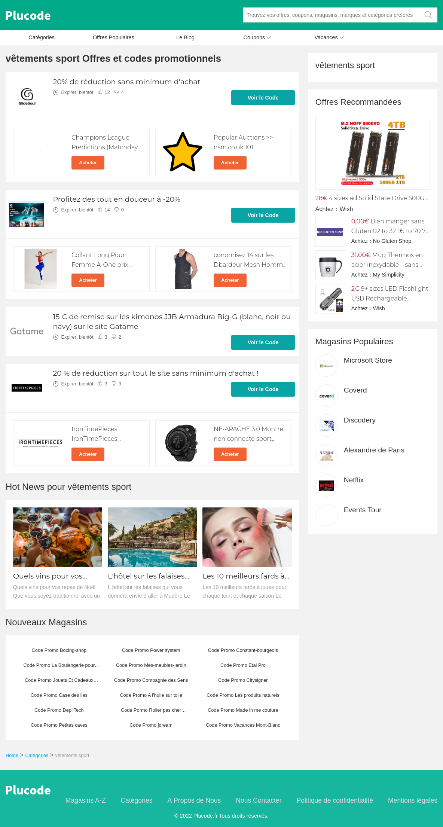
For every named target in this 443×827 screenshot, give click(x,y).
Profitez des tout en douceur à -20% (116, 199)
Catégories (41, 37)
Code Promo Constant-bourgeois (243, 650)
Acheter (88, 162)
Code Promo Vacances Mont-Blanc (243, 725)
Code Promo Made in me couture (243, 710)
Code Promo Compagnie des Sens (151, 680)
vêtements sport (72, 755)
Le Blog (185, 37)
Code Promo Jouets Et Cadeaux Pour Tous (59, 682)
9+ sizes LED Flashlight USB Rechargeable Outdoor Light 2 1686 (389, 298)
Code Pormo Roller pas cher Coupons (151, 712)
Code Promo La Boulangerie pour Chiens (59, 667)
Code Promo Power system (151, 650)
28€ (321, 198)
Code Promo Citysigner (243, 680)
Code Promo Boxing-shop (59, 650)
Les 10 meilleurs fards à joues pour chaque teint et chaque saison (245, 576)
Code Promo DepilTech (59, 710)
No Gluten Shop (392, 241)
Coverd (355, 390)
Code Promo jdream (150, 725)
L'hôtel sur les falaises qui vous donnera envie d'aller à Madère (149, 576)
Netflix (354, 480)
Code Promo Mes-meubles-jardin (151, 665)
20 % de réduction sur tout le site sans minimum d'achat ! (156, 373)
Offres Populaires (113, 37)
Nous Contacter (258, 800)
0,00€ (360, 221)
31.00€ (361, 255)
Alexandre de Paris (374, 450)
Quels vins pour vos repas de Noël (47, 576)
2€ (355, 288)
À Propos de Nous (194, 800)
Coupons (258, 39)
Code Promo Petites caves (59, 725)
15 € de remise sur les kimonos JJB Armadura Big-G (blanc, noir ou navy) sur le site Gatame (172, 321)
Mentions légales (412, 800)
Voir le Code (263, 98)
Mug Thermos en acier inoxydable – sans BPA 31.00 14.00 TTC (387, 264)
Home (12, 755)
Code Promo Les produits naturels (243, 695)
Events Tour (363, 510)
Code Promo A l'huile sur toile (151, 695)
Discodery (360, 420)
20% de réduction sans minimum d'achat (126, 81)
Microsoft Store (368, 360)
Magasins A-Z (85, 800)
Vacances (329, 39)
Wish (346, 209)
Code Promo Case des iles (59, 695)
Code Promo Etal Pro (243, 665)
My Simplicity (388, 275)
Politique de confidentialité (335, 800)
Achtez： (327, 209)
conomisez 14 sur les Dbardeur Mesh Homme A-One (250, 264)
